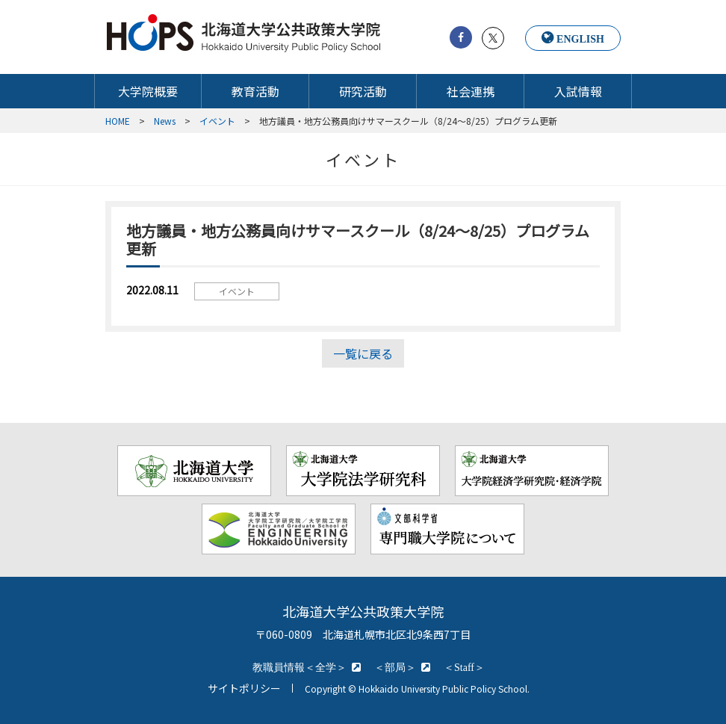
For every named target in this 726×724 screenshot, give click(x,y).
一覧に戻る (363, 353)
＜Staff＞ (464, 667)
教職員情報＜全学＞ (299, 667)
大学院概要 (148, 91)
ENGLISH (580, 39)
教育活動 (255, 91)
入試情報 (578, 91)
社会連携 (470, 91)
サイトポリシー (244, 688)
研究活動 (363, 91)
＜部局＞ (395, 667)
